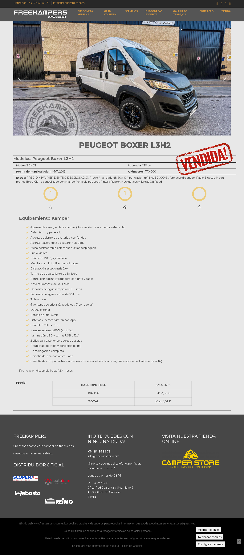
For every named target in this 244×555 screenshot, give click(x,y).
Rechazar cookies (210, 537)
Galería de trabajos (180, 13)
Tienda (226, 11)
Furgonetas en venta (153, 13)
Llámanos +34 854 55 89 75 (31, 3)
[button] (19, 78)
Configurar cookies (210, 544)
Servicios (131, 11)
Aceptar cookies (208, 530)
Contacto (206, 11)
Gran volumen (110, 13)
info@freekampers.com (69, 3)
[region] (122, 78)
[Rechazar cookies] (239, 541)
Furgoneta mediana (85, 13)
